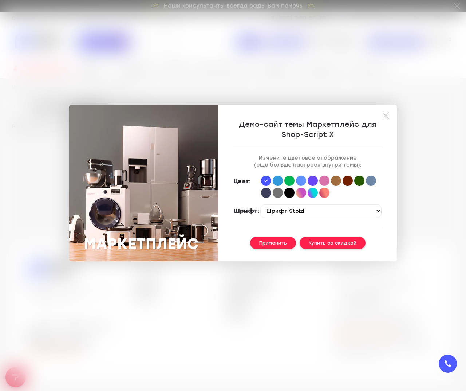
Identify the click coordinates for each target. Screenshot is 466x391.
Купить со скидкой (332, 243)
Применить (273, 243)
